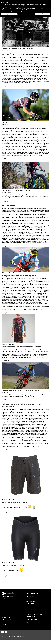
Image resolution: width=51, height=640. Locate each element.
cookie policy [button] (31, 7)
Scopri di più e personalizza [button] (9, 14)
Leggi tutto (7, 86)
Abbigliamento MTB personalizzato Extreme (21, 347)
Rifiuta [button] (38, 14)
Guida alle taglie (30, 603)
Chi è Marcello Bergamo (7, 596)
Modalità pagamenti (6, 619)
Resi (2, 622)
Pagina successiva (48, 579)
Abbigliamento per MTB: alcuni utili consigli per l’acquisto (21, 390)
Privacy (14, 636)
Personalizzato (8, 206)
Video (3, 601)
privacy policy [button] (39, 4)
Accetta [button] (46, 14)
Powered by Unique (20, 636)
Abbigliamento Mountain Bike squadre (19, 275)
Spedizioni (4, 624)
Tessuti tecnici (29, 596)
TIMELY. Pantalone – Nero (13, 565)
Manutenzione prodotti (31, 601)
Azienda (3, 598)
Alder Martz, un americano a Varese (14, 123)
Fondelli (28, 598)
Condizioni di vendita (6, 617)
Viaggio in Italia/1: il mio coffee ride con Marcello (18, 49)
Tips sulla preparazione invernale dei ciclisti (16, 190)
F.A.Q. (27, 606)
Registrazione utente (6, 615)
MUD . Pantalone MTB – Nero (14, 502)
